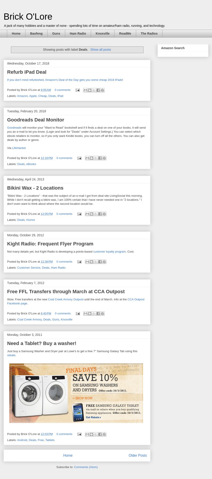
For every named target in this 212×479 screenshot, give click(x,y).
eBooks (31, 164)
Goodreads (14, 127)
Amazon (22, 96)
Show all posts (100, 49)
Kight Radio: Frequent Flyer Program (50, 244)
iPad (60, 96)
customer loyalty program (109, 251)
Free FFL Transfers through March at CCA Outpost (66, 291)
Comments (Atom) (86, 467)
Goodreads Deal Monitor (35, 120)
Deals (52, 96)
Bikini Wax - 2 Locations (35, 188)
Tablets (49, 440)
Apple (33, 96)
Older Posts (138, 455)
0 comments (63, 90)
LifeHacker (19, 148)
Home (16, 33)
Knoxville (103, 33)
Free (41, 440)
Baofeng (36, 33)
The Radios (149, 33)
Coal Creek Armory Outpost (65, 299)
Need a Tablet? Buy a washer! (41, 343)
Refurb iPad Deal (26, 72)
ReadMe (125, 33)
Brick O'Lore (28, 16)
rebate (11, 355)
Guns (56, 33)
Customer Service (28, 267)
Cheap (42, 96)
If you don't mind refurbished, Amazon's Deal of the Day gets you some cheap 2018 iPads (64, 80)
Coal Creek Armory (29, 319)
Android (22, 440)
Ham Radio (78, 33)
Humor (30, 220)
